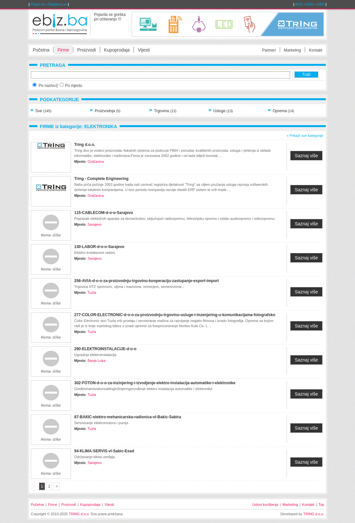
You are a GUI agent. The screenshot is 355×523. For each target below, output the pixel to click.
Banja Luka (96, 361)
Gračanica (96, 161)
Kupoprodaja (117, 50)
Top (321, 504)
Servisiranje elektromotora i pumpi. (101, 423)
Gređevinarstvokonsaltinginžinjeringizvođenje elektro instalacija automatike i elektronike (143, 389)
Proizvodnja (108, 111)
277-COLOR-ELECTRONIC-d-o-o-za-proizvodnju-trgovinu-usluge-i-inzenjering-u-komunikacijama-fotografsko (174, 315)
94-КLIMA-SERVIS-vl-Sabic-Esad (104, 451)
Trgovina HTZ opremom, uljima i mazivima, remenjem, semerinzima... (129, 287)
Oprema (283, 111)
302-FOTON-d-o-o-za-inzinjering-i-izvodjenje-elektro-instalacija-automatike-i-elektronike (154, 383)
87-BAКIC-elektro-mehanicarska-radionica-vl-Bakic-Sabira (127, 417)
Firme (63, 50)
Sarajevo (94, 224)
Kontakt (315, 50)
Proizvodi (86, 50)
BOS (299, 4)
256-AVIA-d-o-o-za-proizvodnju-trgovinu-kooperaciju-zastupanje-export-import (146, 281)
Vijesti (144, 50)
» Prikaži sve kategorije (305, 135)
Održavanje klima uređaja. (95, 457)
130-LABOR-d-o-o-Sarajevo (99, 246)
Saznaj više (306, 155)
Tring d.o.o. (84, 144)
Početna (41, 50)
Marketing (292, 50)
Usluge (223, 111)
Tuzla (92, 292)
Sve (43, 111)
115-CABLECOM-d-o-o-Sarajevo (103, 212)
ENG (310, 4)
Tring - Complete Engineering (101, 178)
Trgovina (165, 111)
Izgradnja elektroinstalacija (95, 355)
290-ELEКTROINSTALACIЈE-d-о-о (105, 349)
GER (321, 4)
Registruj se (57, 4)
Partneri (269, 50)
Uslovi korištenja (265, 504)
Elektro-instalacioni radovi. (95, 253)
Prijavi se (37, 4)
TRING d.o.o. (79, 514)
